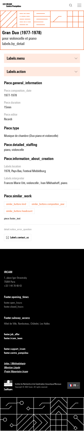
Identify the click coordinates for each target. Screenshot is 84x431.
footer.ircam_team (15, 338)
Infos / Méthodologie (16, 363)
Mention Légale (14, 367)
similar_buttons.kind (16, 204)
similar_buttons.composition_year (48, 204)
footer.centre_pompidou (18, 353)
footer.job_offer (14, 334)
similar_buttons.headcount (19, 211)
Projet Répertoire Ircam (18, 371)
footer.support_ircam (16, 349)
